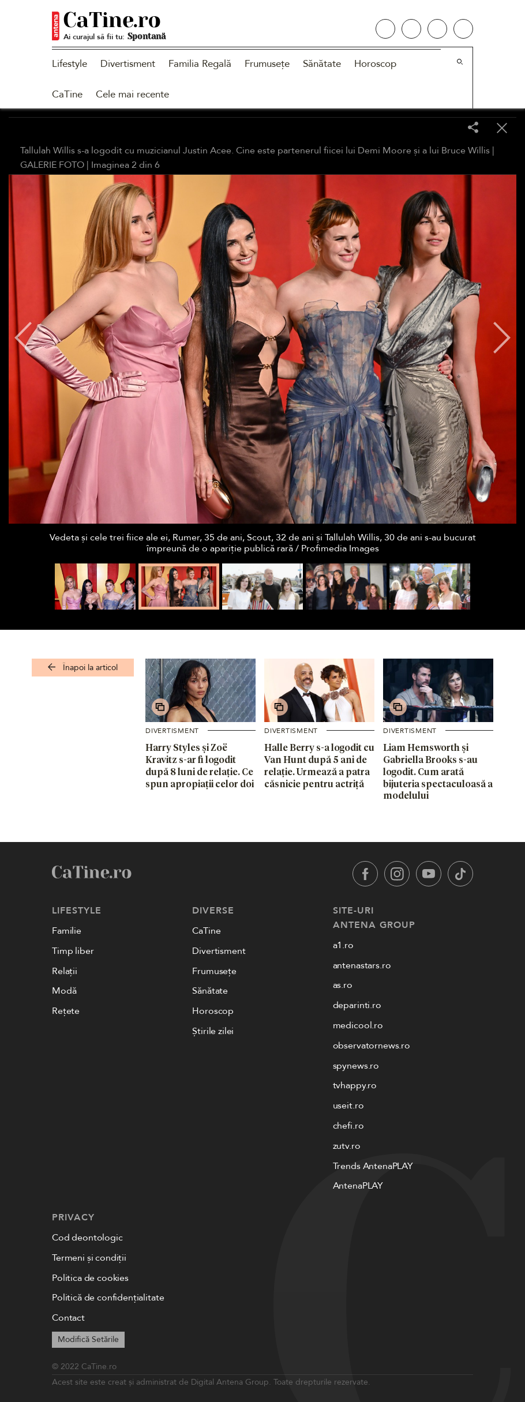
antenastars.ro (362, 965)
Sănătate (322, 63)
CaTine (67, 94)
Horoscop (375, 63)
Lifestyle (69, 63)
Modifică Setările (88, 1339)
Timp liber (72, 951)
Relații (64, 971)
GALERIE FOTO (52, 165)
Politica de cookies (90, 1278)
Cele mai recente (132, 94)
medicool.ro (358, 1025)
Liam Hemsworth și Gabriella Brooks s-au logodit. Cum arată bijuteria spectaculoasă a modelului (438, 771)
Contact (68, 1317)
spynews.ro (356, 1065)
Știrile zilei (213, 1031)
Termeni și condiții (89, 1257)
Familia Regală (199, 63)
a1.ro (343, 945)
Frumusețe (267, 63)
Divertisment (127, 63)
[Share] (473, 128)
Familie (66, 930)
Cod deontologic (87, 1237)
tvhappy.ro (355, 1085)
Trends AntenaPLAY (373, 1166)
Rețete (66, 1011)
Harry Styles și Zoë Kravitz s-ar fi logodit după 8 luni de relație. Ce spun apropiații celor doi (199, 765)
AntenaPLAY (358, 1185)
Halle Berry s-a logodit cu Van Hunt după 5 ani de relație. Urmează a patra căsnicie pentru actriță (319, 765)
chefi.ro (348, 1125)
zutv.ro (347, 1146)
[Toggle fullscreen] (444, 129)
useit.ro (348, 1105)
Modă (64, 990)
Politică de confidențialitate (108, 1297)
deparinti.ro (357, 1005)
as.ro (342, 985)
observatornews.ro (371, 1045)
